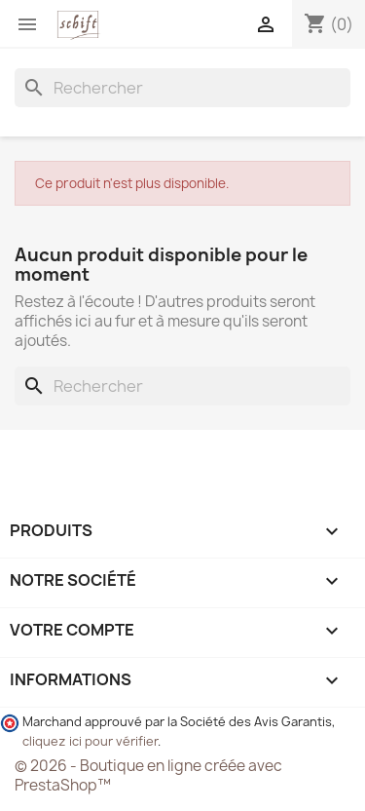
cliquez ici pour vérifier (90, 741)
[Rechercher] (182, 87)
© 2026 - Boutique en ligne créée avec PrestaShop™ (148, 775)
